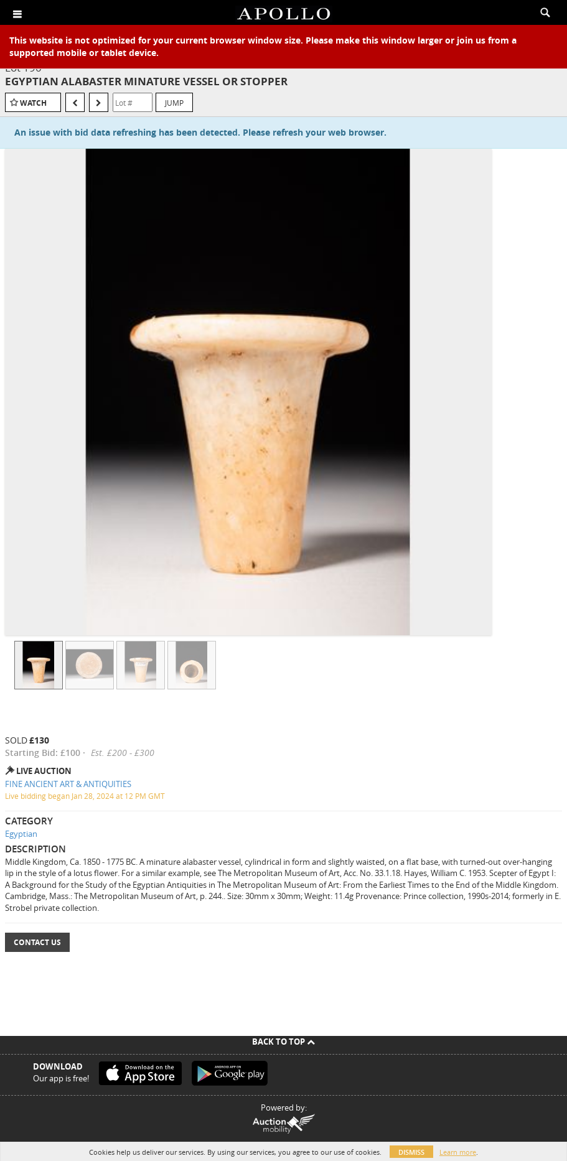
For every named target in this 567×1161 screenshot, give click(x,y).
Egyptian (21, 833)
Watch (33, 103)
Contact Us (37, 942)
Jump (174, 103)
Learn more (457, 1152)
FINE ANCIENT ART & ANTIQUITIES (68, 784)
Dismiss (411, 1152)
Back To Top (283, 1041)
